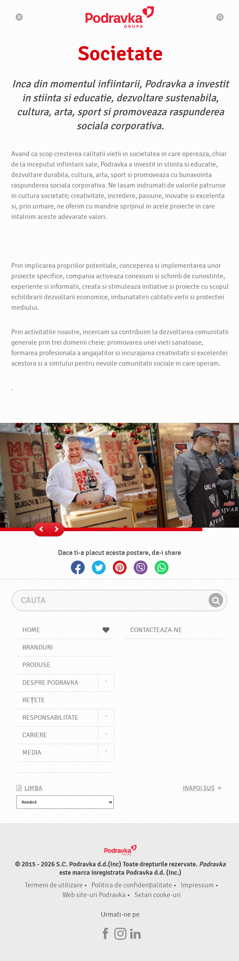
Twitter (99, 567)
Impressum (197, 885)
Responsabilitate (50, 717)
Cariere (34, 735)
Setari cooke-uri (157, 895)
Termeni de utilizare (54, 885)
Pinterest (120, 567)
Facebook (78, 567)
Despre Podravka (50, 683)
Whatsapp (162, 567)
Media (31, 752)
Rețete (33, 700)
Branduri (37, 647)
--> (57, 530)
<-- (42, 530)
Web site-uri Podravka (94, 895)
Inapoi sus (199, 788)
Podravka (119, 17)
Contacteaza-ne (156, 630)
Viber (141, 567)
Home (65, 630)
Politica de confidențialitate (131, 885)
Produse (36, 665)
